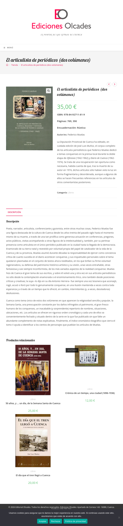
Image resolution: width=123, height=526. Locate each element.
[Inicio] (7, 64)
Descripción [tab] (14, 212)
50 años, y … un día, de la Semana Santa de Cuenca (33, 403)
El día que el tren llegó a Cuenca (33, 475)
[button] (48, 90)
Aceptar (42, 521)
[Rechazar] (119, 517)
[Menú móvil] (8, 47)
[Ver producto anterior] (109, 84)
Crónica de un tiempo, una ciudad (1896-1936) (90, 393)
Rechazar (55, 521)
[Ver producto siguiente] (114, 84)
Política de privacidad (75, 521)
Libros (71, 192)
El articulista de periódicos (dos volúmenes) (42, 64)
